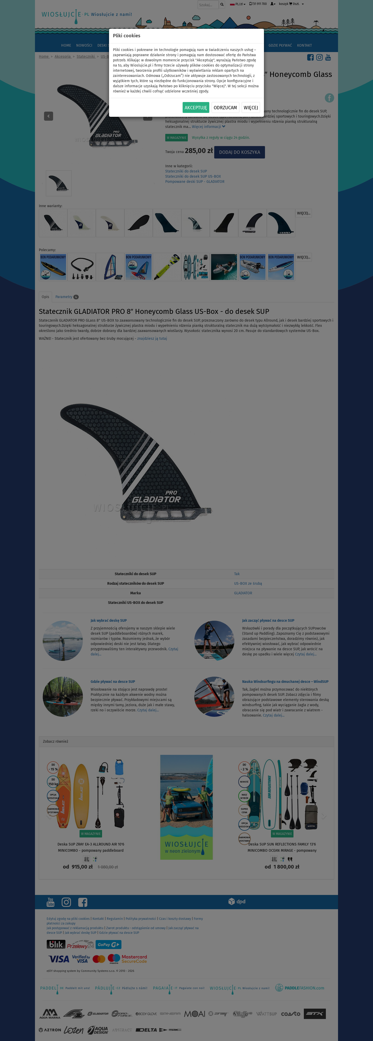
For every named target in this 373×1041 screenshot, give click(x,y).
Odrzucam (225, 108)
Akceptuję (196, 108)
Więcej (251, 108)
